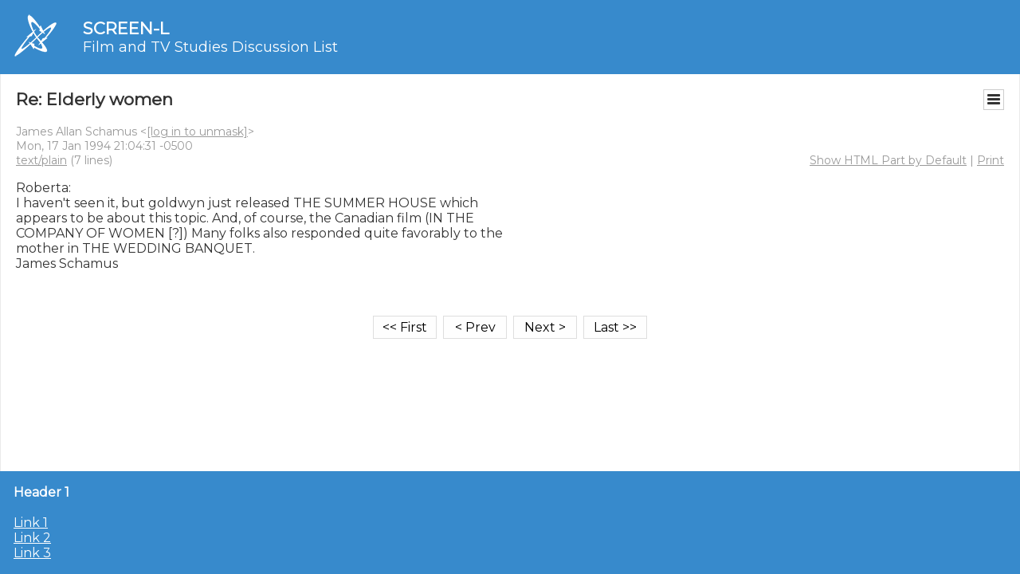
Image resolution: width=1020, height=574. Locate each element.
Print (990, 160)
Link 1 (31, 522)
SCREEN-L (126, 28)
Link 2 (32, 537)
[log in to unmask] (197, 131)
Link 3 (32, 552)
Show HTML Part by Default (888, 160)
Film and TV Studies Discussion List (210, 47)
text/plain (41, 160)
